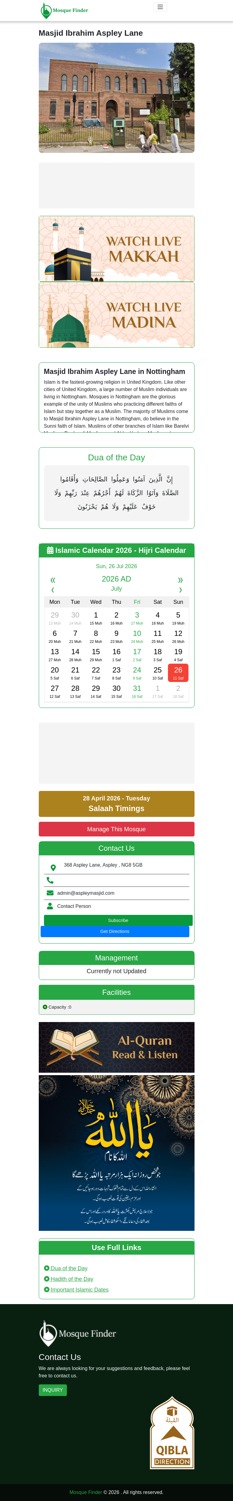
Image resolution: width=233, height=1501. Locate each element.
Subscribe (118, 920)
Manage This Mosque (116, 829)
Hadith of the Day (68, 1279)
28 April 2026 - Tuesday (116, 804)
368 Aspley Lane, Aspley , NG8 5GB (103, 865)
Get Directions (114, 931)
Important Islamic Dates (76, 1290)
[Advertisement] (117, 185)
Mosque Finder (86, 1492)
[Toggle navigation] (160, 7)
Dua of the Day (66, 1268)
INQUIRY (53, 1390)
